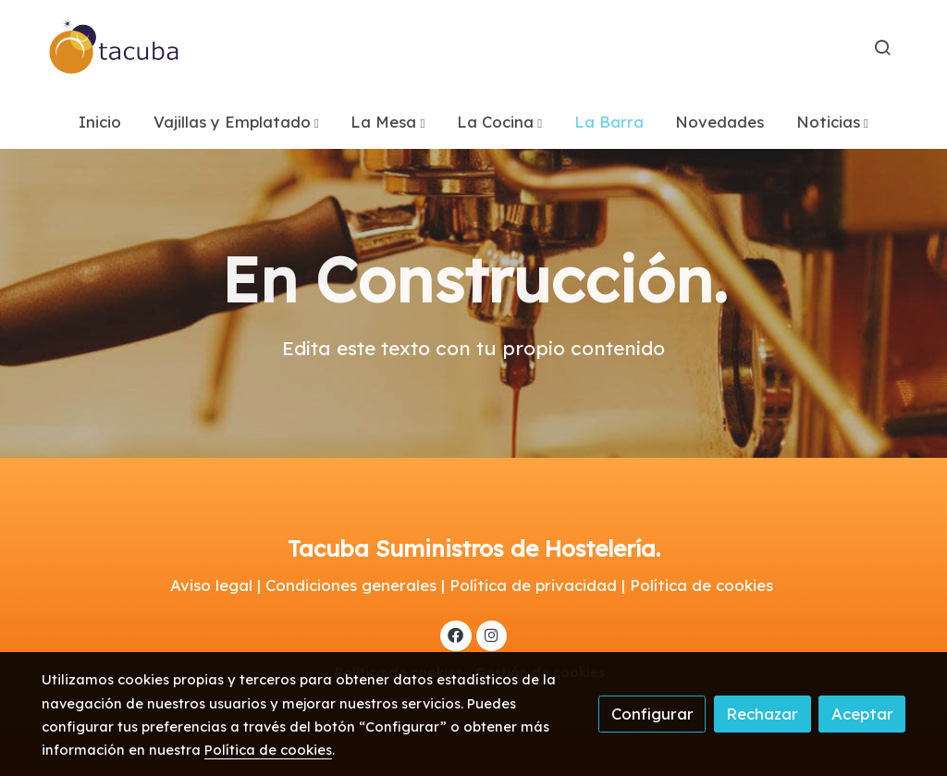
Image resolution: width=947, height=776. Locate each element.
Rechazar (762, 713)
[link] (114, 47)
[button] (236, 121)
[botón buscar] (882, 47)
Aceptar (862, 713)
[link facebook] (456, 634)
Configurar (652, 713)
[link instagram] (491, 634)
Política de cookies (268, 749)
